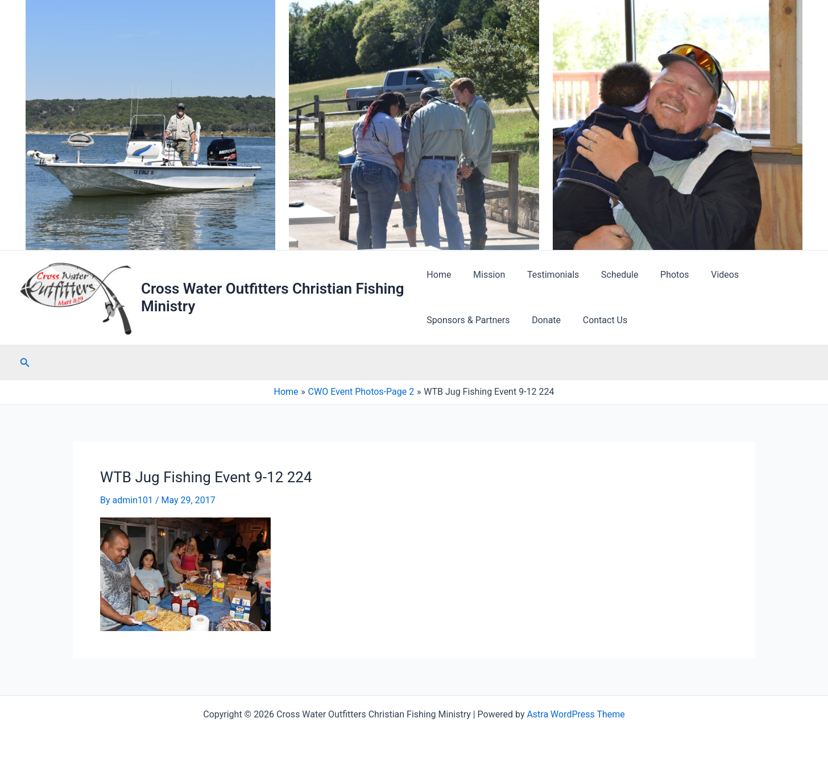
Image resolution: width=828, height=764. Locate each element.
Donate (542, 320)
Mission (485, 274)
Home (439, 274)
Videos (706, 274)
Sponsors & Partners (468, 320)
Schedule (608, 274)
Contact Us (597, 320)
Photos (659, 274)
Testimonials (546, 274)
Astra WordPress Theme (575, 714)
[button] (25, 363)
